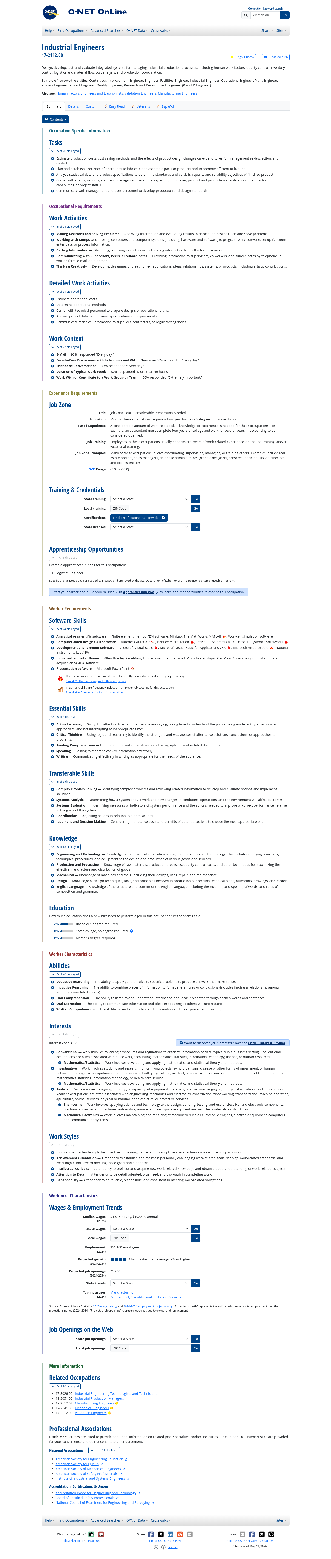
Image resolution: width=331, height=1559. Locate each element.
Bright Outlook (242, 57)
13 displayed (66, 847)
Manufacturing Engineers (177, 93)
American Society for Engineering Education (89, 1459)
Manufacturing (121, 1292)
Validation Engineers (140, 93)
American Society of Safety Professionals (87, 1473)
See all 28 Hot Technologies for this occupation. (96, 681)
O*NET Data (135, 30)
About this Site (236, 1541)
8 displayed (65, 717)
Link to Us (155, 1541)
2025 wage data (103, 1306)
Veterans (141, 106)
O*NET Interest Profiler (266, 1043)
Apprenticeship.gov (138, 592)
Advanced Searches (106, 30)
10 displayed (66, 1386)
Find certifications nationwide (139, 517)
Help (48, 30)
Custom (91, 106)
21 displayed (66, 291)
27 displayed (66, 347)
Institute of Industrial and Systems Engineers (90, 1478)
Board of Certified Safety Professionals (85, 1498)
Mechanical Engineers (92, 1408)
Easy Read (114, 106)
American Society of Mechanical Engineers (88, 1469)
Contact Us (93, 1541)
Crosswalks (159, 30)
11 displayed (105, 1450)
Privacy (252, 1541)
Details (73, 106)
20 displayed (66, 151)
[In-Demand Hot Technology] (152, 642)
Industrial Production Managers (99, 1398)
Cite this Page (173, 1541)
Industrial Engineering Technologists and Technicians (116, 1393)
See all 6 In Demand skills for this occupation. (94, 692)
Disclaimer (266, 1541)
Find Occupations (71, 30)
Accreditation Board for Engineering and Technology (96, 1493)
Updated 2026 (276, 57)
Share (265, 30)
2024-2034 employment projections (146, 1306)
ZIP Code (119, 508)
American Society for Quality (77, 1464)
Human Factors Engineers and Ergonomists (90, 93)
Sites (280, 30)
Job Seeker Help (73, 1541)
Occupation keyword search (265, 9)
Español (165, 106)
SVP (92, 469)
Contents (54, 119)
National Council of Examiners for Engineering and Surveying (103, 1502)
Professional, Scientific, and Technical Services (145, 1297)
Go (285, 15)
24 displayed (66, 226)
